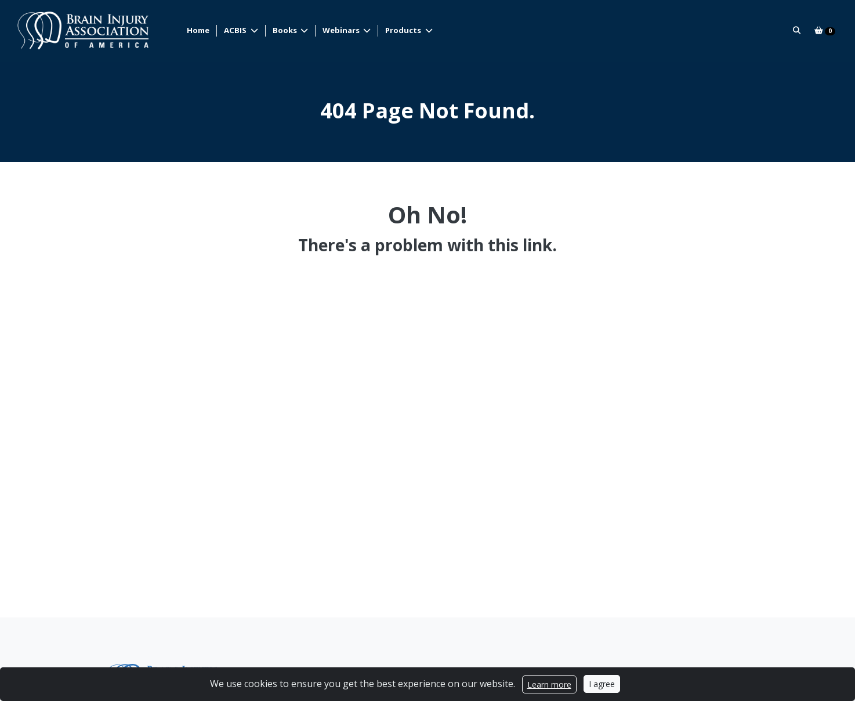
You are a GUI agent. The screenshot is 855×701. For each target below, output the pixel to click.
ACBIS (236, 30)
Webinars (342, 30)
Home (198, 30)
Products (404, 30)
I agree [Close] (602, 683)
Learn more (549, 684)
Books (286, 30)
